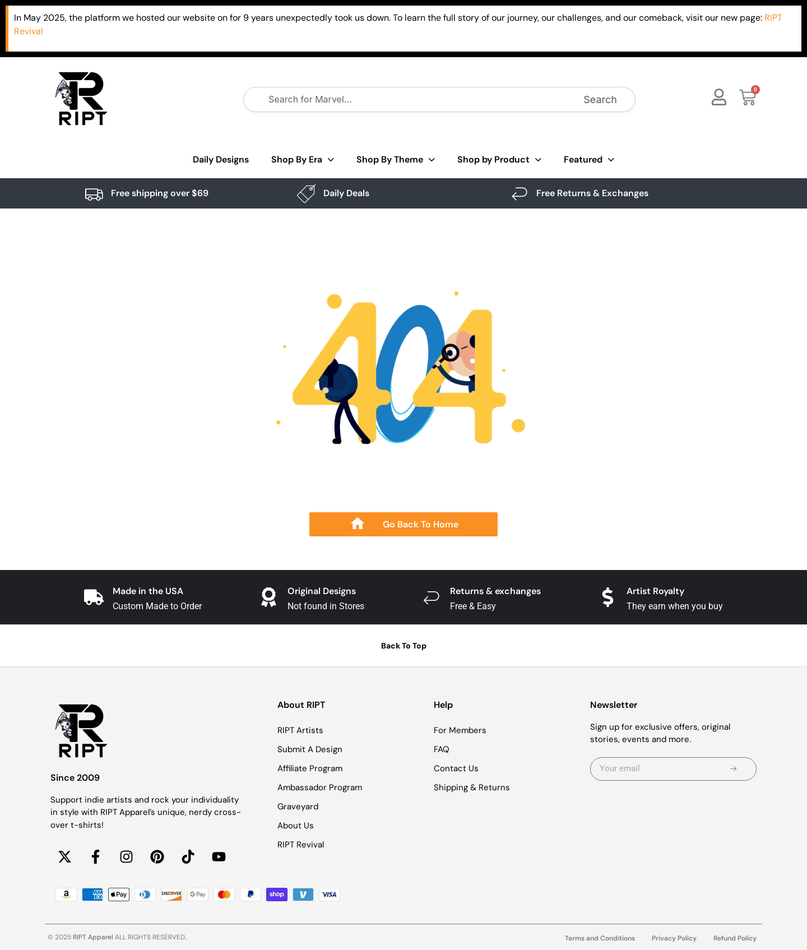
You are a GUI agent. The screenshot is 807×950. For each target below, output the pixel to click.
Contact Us (456, 768)
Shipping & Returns (472, 787)
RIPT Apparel (93, 937)
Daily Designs (221, 159)
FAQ (441, 749)
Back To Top (403, 646)
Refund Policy (735, 938)
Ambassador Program (319, 787)
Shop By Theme (395, 160)
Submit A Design (309, 749)
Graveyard (297, 806)
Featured (589, 160)
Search (600, 99)
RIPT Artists (300, 730)
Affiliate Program (309, 768)
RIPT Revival (300, 844)
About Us (295, 825)
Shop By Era (302, 160)
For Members (460, 730)
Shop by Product (499, 160)
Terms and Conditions (600, 938)
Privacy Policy (674, 938)
